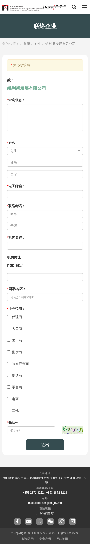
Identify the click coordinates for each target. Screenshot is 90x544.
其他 (13, 410)
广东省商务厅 (45, 513)
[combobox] (45, 151)
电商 (13, 399)
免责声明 (45, 538)
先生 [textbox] (13, 151)
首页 (27, 44)
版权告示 (28, 538)
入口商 (14, 328)
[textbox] (43, 297)
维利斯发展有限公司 (60, 44)
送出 (45, 444)
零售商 (14, 387)
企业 (38, 44)
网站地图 (62, 538)
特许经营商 (18, 364)
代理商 (14, 317)
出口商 (14, 340)
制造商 (14, 375)
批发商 (14, 352)
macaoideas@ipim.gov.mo (45, 503)
